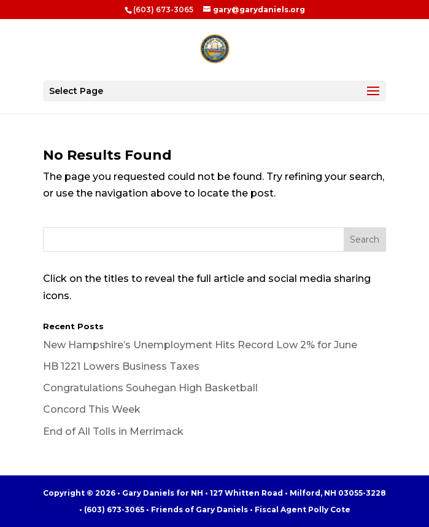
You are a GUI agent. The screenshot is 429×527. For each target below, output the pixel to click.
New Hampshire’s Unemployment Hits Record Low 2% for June (200, 345)
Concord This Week (92, 409)
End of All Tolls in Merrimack (113, 431)
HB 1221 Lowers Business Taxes (121, 366)
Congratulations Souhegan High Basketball (150, 388)
